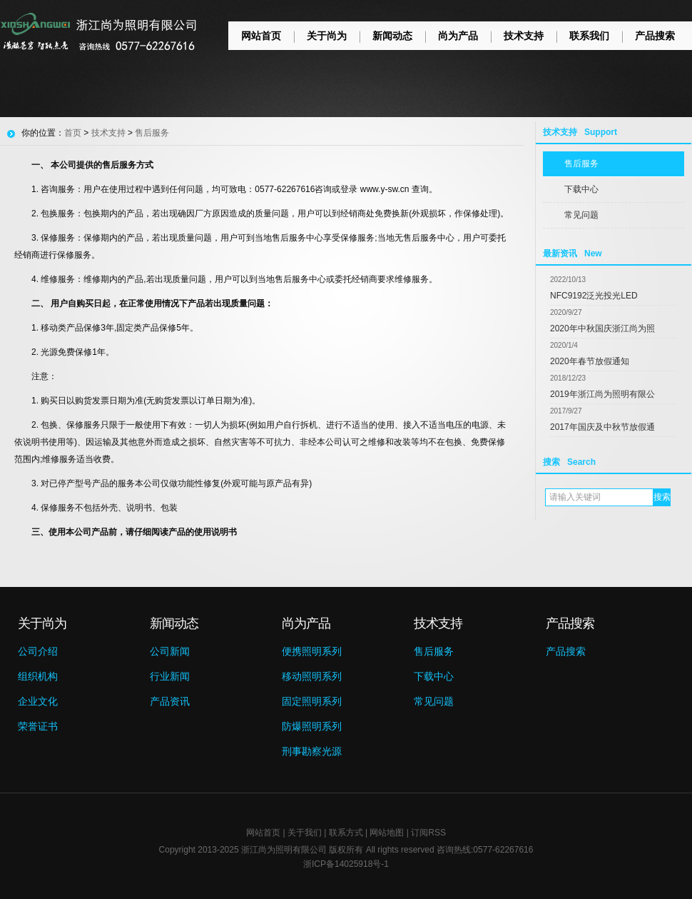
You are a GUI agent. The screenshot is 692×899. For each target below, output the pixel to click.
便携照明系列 (312, 651)
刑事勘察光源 (312, 751)
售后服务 (581, 164)
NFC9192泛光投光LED (594, 296)
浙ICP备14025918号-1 (346, 864)
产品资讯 (170, 701)
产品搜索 (655, 35)
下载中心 (581, 189)
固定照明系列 (312, 701)
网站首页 (261, 35)
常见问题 (581, 215)
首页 (72, 133)
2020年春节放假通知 (589, 361)
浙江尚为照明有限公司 (284, 850)
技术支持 (524, 35)
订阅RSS (428, 833)
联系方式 (346, 833)
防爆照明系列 (312, 726)
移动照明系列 (312, 676)
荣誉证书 (38, 726)
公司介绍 (38, 651)
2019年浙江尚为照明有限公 (602, 394)
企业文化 (38, 701)
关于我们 (305, 833)
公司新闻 (170, 651)
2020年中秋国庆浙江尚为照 (602, 328)
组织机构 (38, 676)
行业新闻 (170, 676)
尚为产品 (458, 35)
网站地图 (387, 833)
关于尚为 (327, 35)
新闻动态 (392, 35)
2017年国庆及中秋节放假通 (602, 427)
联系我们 (589, 35)
